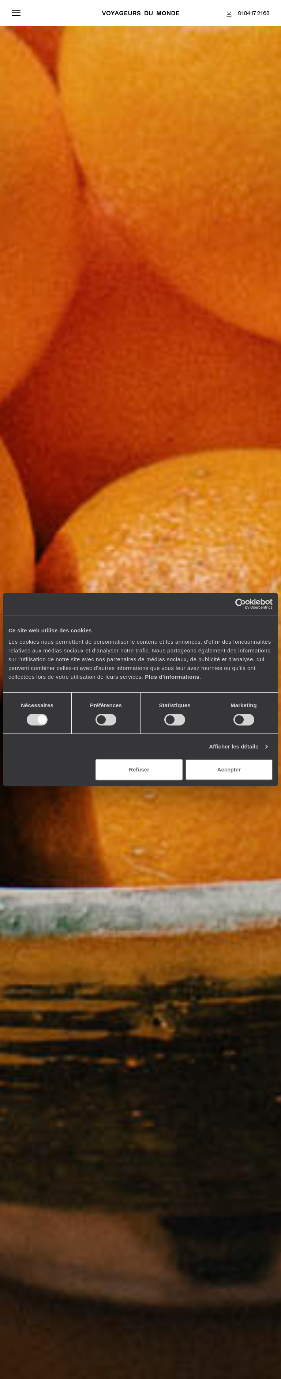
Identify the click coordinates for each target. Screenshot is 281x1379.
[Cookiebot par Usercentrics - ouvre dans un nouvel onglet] (241, 603)
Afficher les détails (233, 746)
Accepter (229, 769)
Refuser (139, 769)
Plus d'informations (172, 677)
